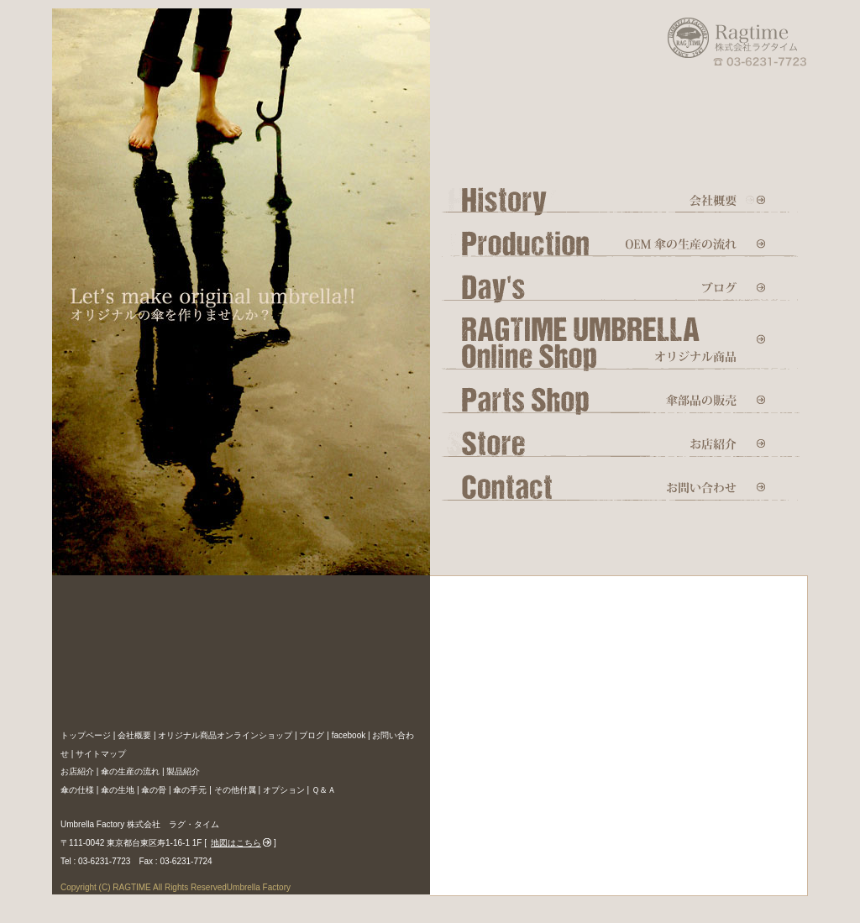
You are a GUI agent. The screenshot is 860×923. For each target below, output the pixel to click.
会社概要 (134, 735)
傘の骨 (153, 790)
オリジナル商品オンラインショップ (225, 735)
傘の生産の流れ (130, 771)
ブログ (311, 735)
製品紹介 (183, 771)
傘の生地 (117, 790)
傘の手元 (190, 790)
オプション (284, 790)
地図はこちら (236, 842)
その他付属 (235, 790)
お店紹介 (77, 771)
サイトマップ (101, 753)
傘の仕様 (77, 790)
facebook (349, 735)
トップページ (85, 735)
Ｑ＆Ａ (324, 790)
